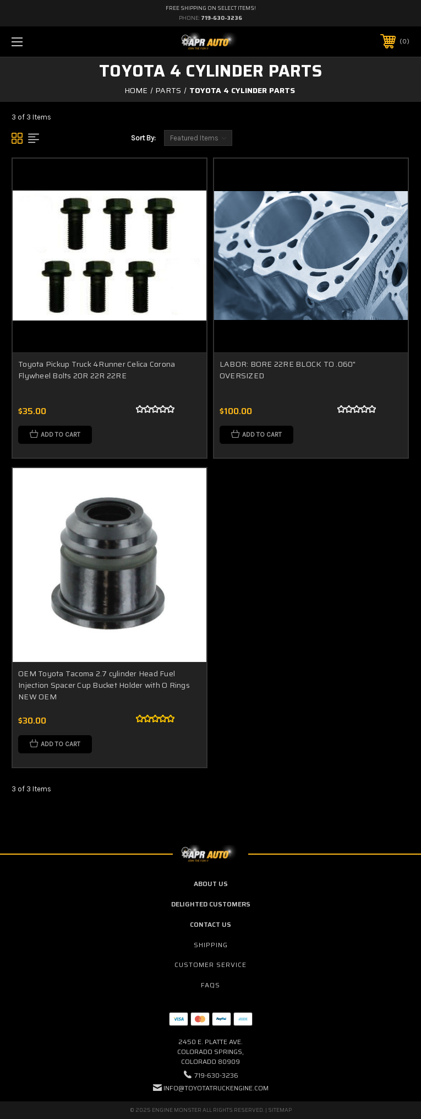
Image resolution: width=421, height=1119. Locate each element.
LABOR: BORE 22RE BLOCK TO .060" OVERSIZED (288, 370)
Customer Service (210, 964)
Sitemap (280, 1110)
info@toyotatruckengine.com (216, 1088)
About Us (211, 883)
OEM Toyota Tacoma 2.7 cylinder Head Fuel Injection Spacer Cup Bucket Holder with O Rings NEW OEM (104, 685)
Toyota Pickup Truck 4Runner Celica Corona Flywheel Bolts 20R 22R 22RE (96, 370)
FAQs (210, 985)
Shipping (211, 944)
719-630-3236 (221, 18)
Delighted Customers (210, 904)
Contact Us (210, 924)
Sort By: (143, 138)
